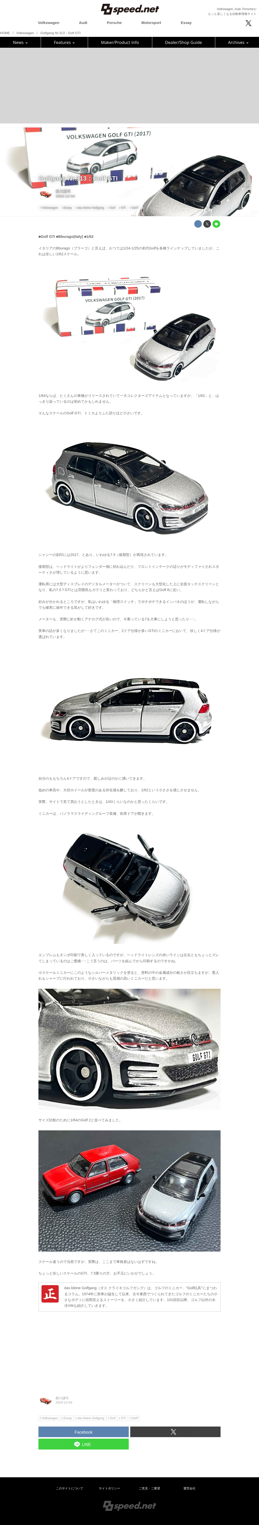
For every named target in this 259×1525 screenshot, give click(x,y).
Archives (238, 42)
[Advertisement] (129, 85)
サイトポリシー (109, 1488)
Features (64, 42)
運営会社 (189, 1488)
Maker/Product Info (120, 42)
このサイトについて (69, 1488)
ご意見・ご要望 (149, 1488)
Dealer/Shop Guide (183, 42)
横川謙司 (63, 191)
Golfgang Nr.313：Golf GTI (78, 178)
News (20, 42)
